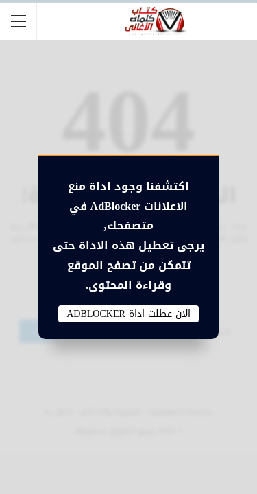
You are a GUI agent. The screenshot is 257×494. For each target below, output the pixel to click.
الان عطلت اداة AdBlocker (128, 314)
